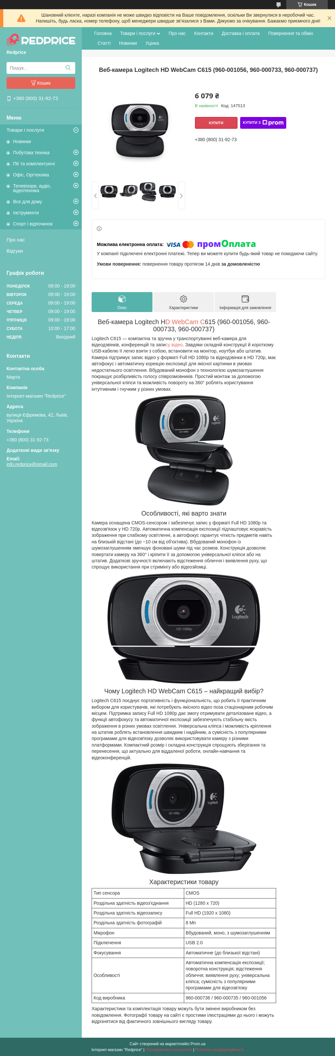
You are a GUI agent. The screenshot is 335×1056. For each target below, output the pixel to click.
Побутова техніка (31, 152)
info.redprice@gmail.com (32, 464)
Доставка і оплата (241, 33)
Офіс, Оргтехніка (31, 174)
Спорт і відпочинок (33, 223)
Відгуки (15, 251)
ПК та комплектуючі (34, 163)
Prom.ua (198, 1044)
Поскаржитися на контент (169, 1050)
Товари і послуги (25, 130)
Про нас (16, 239)
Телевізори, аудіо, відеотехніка (32, 188)
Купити (216, 123)
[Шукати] (68, 68)
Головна (103, 33)
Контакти (203, 33)
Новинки (22, 141)
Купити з (263, 123)
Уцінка (152, 43)
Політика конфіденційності (219, 1050)
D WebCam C (185, 321)
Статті (104, 43)
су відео (174, 344)
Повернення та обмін (290, 33)
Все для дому (27, 201)
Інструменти (26, 212)
